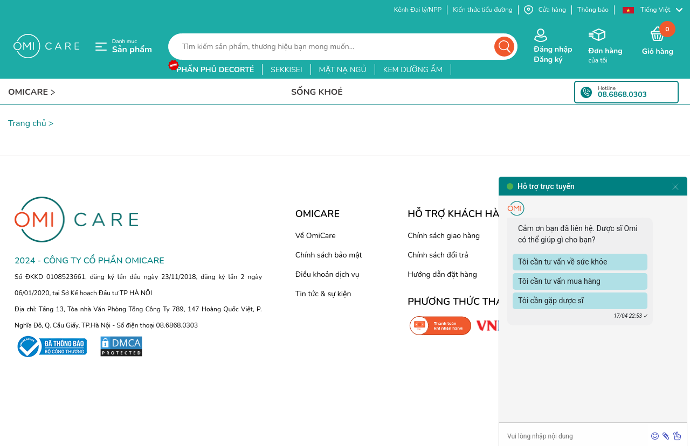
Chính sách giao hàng (444, 236)
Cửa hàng (545, 10)
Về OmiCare (315, 236)
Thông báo (593, 9)
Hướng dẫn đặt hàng (442, 274)
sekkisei (286, 70)
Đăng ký (548, 59)
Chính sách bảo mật (328, 255)
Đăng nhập (553, 49)
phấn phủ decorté (215, 70)
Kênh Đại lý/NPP (417, 9)
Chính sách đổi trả (438, 255)
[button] (652, 10)
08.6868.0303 (622, 95)
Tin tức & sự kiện (323, 294)
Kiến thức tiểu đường (483, 9)
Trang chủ (27, 123)
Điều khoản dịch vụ (327, 274)
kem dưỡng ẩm (413, 70)
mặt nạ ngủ (343, 70)
